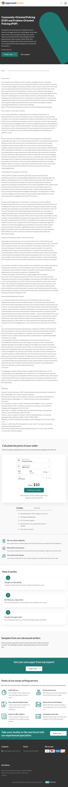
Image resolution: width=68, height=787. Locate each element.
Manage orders (61, 3)
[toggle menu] (65, 3)
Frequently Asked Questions (31, 751)
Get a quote (25, 54)
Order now (8, 54)
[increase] (49, 478)
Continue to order (34, 490)
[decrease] (43, 478)
